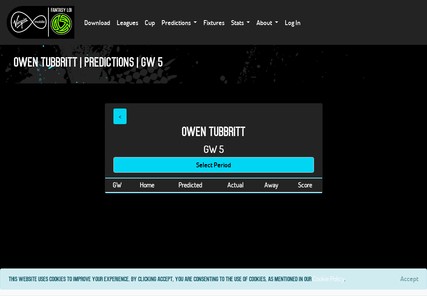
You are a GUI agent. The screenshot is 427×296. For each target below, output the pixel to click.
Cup (150, 22)
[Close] (409, 279)
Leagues (127, 22)
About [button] (264, 22)
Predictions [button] (177, 22)
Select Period (213, 164)
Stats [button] (238, 22)
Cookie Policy (328, 278)
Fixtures (213, 22)
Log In (292, 22)
